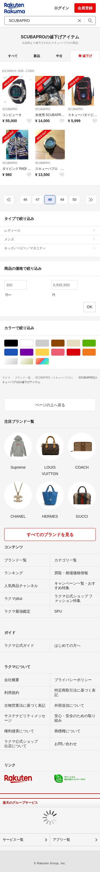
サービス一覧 (13, 840)
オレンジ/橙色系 (95, 352)
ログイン (61, 8)
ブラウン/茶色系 (64, 343)
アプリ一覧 (61, 840)
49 (62, 200)
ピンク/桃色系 (64, 352)
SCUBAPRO (9, 109)
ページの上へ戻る (50, 405)
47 (37, 200)
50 (74, 200)
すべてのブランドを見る (50, 534)
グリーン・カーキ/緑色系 (95, 343)
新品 (37, 56)
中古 (59, 56)
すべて (13, 56)
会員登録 (85, 8)
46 (25, 200)
